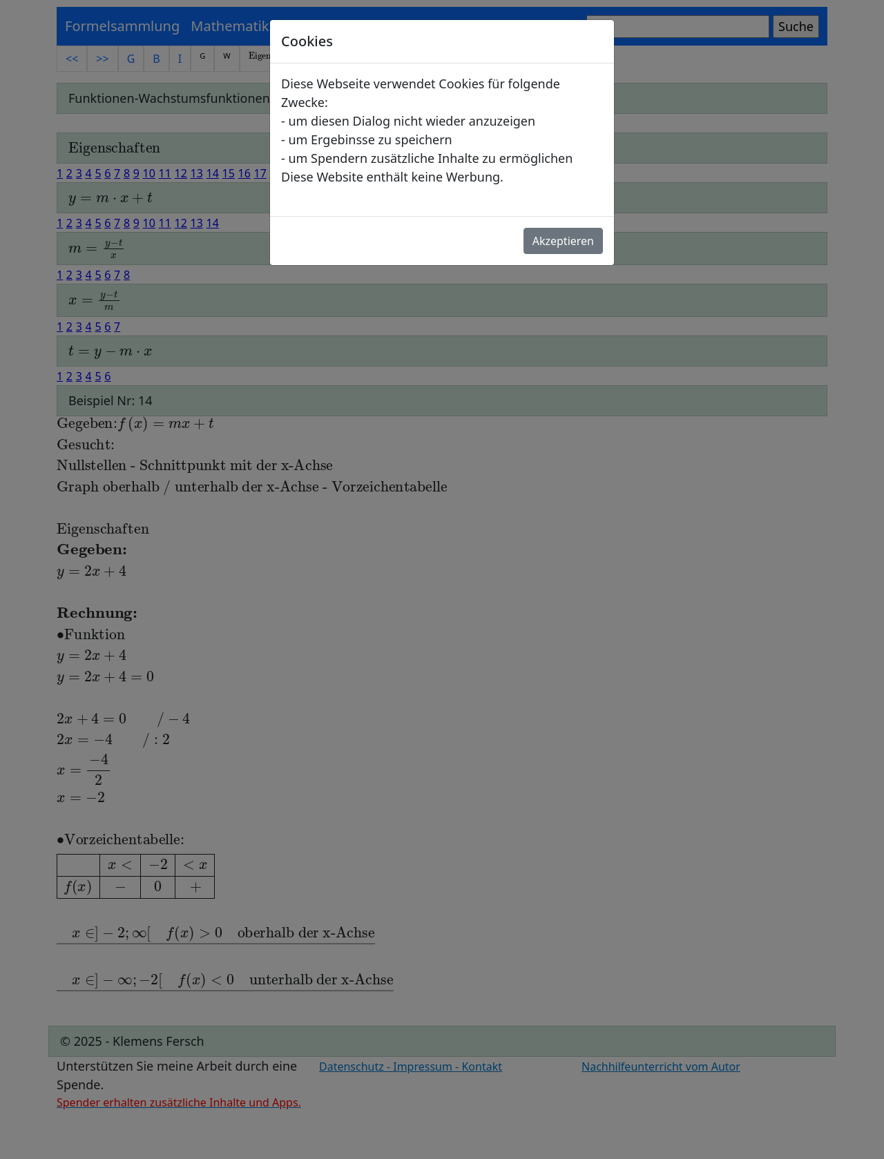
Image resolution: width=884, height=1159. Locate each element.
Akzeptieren (563, 241)
